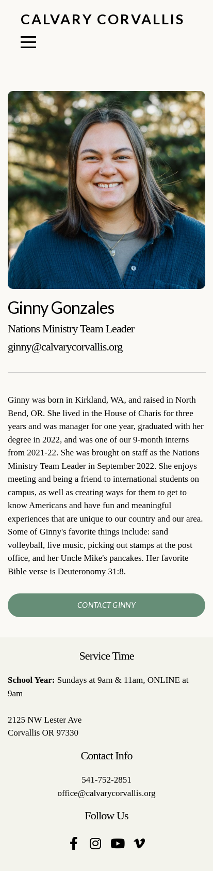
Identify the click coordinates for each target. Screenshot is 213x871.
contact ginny (106, 604)
